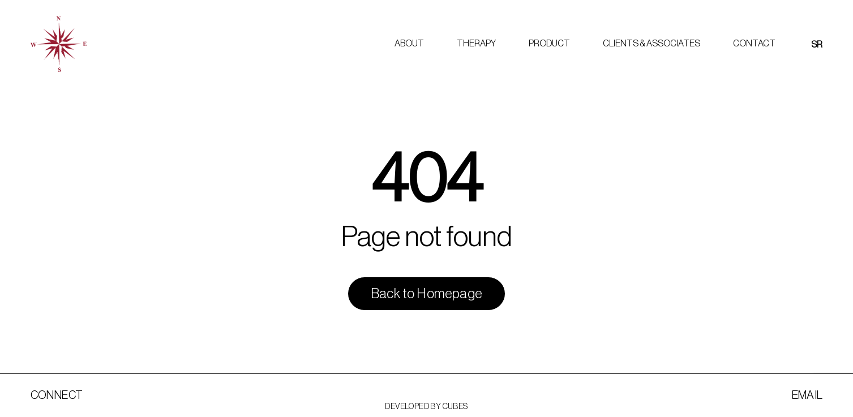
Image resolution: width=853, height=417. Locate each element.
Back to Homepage (426, 293)
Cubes (455, 407)
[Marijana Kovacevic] (58, 44)
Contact (754, 43)
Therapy (476, 43)
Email (807, 395)
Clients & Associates (651, 43)
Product (549, 43)
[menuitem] (816, 44)
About (409, 43)
